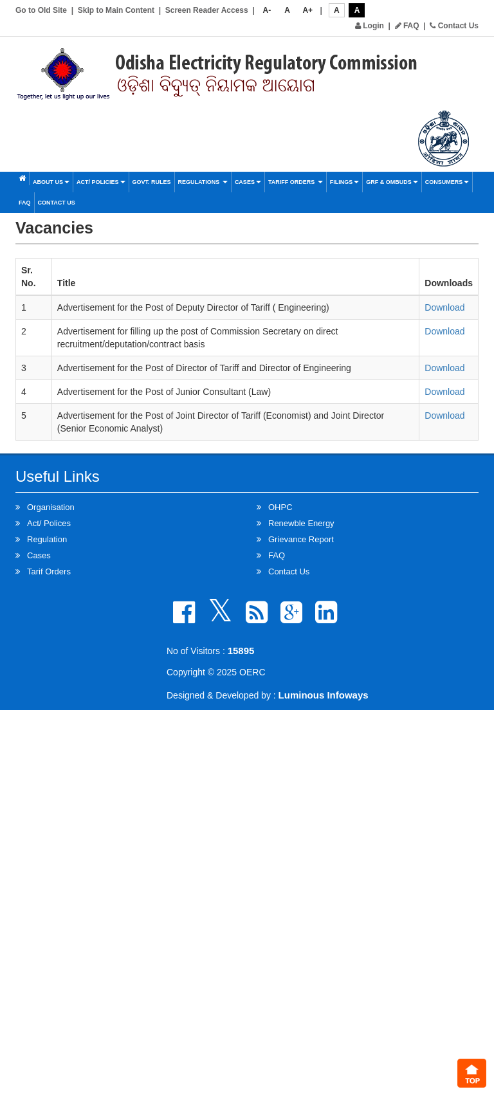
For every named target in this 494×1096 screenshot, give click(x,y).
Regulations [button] (203, 182)
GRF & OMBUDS (392, 182)
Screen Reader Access (206, 10)
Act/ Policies (101, 182)
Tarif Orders (49, 571)
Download (444, 307)
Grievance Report (301, 539)
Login (369, 25)
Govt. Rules (152, 182)
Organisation (51, 507)
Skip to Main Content (116, 10)
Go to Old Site (41, 10)
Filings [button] (345, 182)
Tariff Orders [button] (295, 182)
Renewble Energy (301, 523)
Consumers (447, 182)
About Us (51, 182)
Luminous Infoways (324, 695)
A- (267, 10)
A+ (307, 10)
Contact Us (454, 25)
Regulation (47, 539)
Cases (248, 182)
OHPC (280, 507)
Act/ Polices (49, 523)
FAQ (407, 25)
